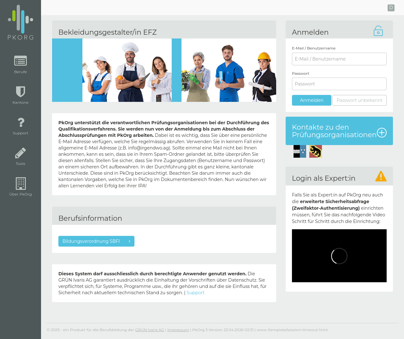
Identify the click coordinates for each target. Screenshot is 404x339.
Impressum (178, 329)
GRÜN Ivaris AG (149, 329)
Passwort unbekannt (359, 100)
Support (196, 292)
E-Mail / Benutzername (314, 48)
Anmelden (312, 100)
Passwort (300, 73)
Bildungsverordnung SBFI (91, 241)
